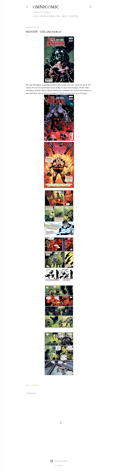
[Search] (90, 6)
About (64, 16)
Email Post (35, 385)
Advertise (73, 16)
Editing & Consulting (50, 16)
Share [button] (28, 385)
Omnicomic (46, 7)
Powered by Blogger (59, 461)
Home (35, 16)
